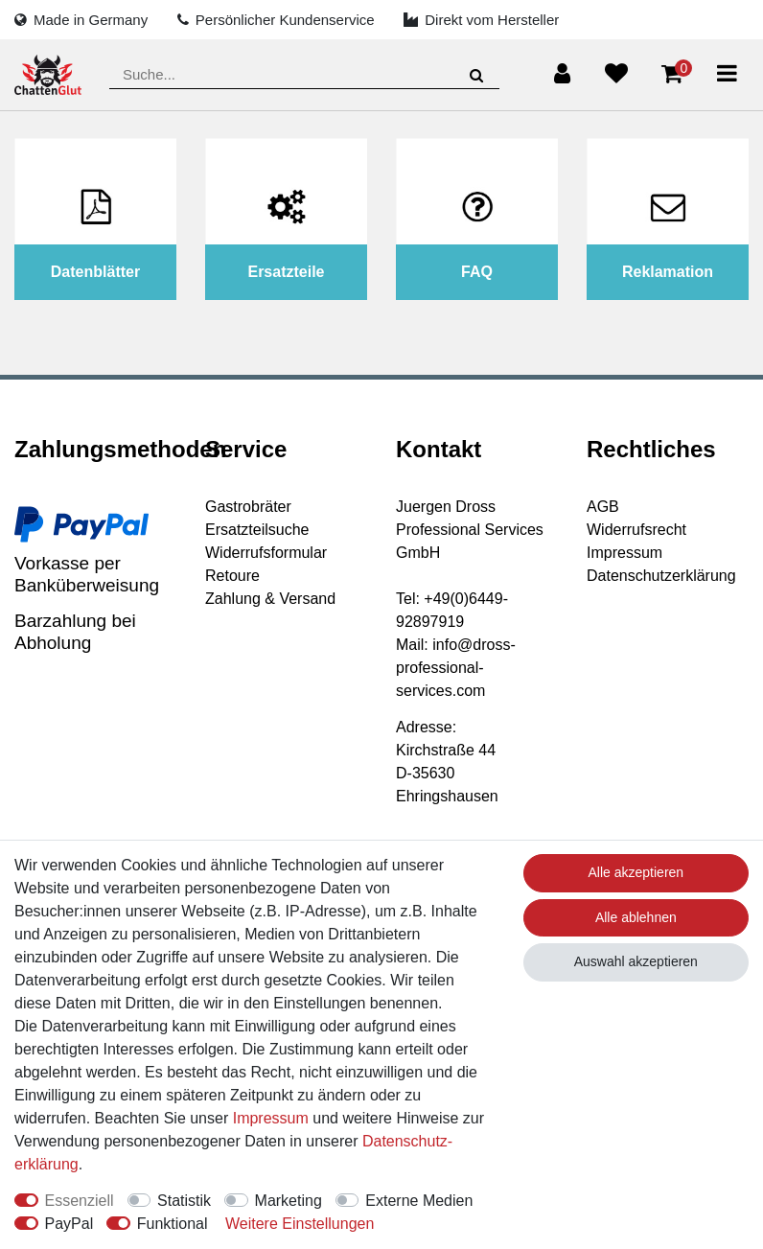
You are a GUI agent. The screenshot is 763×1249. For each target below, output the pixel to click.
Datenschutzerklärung (661, 575)
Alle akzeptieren (636, 872)
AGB (603, 506)
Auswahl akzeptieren (636, 961)
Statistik (184, 1200)
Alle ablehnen (636, 917)
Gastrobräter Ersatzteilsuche (257, 518)
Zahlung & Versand (270, 598)
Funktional (172, 1223)
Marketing (288, 1200)
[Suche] (476, 75)
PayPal (69, 1223)
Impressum (624, 552)
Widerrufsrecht (636, 529)
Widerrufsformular (266, 552)
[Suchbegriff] (304, 74)
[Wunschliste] (616, 73)
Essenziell (79, 1200)
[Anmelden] (562, 73)
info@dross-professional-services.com (456, 667)
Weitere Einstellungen (299, 1223)
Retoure (232, 575)
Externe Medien (419, 1200)
